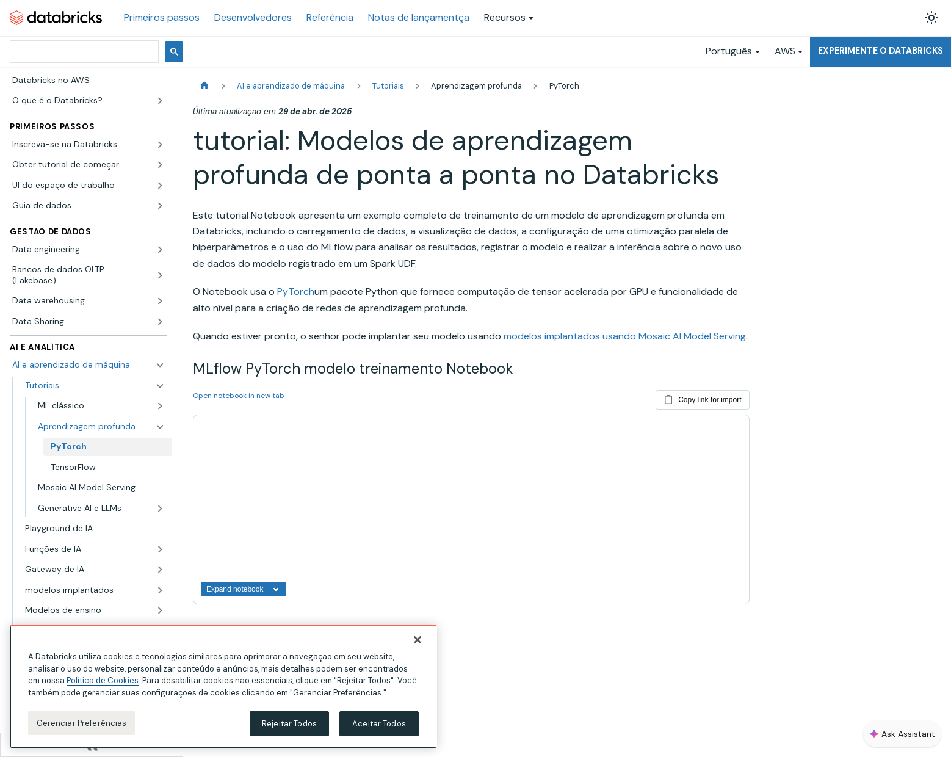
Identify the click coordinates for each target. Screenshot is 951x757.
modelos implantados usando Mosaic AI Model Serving (625, 336)
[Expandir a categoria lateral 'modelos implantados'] (160, 590)
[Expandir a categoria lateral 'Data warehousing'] (160, 301)
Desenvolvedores (253, 17)
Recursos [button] (505, 17)
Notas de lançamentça (418, 17)
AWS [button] (785, 51)
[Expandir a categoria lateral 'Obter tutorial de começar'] (160, 165)
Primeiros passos (162, 17)
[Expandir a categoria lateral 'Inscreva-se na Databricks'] (160, 145)
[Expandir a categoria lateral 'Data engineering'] (160, 250)
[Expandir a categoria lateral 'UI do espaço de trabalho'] (160, 185)
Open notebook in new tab (238, 395)
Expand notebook (243, 589)
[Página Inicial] (204, 85)
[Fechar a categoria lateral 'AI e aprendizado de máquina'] (160, 365)
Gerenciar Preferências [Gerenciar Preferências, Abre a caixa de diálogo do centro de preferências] (82, 728)
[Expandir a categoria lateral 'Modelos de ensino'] (160, 610)
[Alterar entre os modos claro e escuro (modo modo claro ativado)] (931, 17)
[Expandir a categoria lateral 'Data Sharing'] (160, 322)
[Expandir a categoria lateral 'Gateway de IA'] (160, 569)
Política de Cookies (103, 686)
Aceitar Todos (379, 729)
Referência (329, 17)
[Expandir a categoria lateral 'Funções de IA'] (160, 549)
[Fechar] (417, 645)
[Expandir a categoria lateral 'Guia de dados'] (160, 206)
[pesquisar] (83, 51)
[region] (223, 693)
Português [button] (729, 51)
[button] (101, 406)
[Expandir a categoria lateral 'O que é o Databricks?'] (160, 101)
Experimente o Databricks (880, 50)
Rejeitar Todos (289, 729)
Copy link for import (702, 397)
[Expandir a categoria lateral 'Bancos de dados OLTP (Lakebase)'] (160, 275)
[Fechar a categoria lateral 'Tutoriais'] (160, 386)
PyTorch (295, 291)
